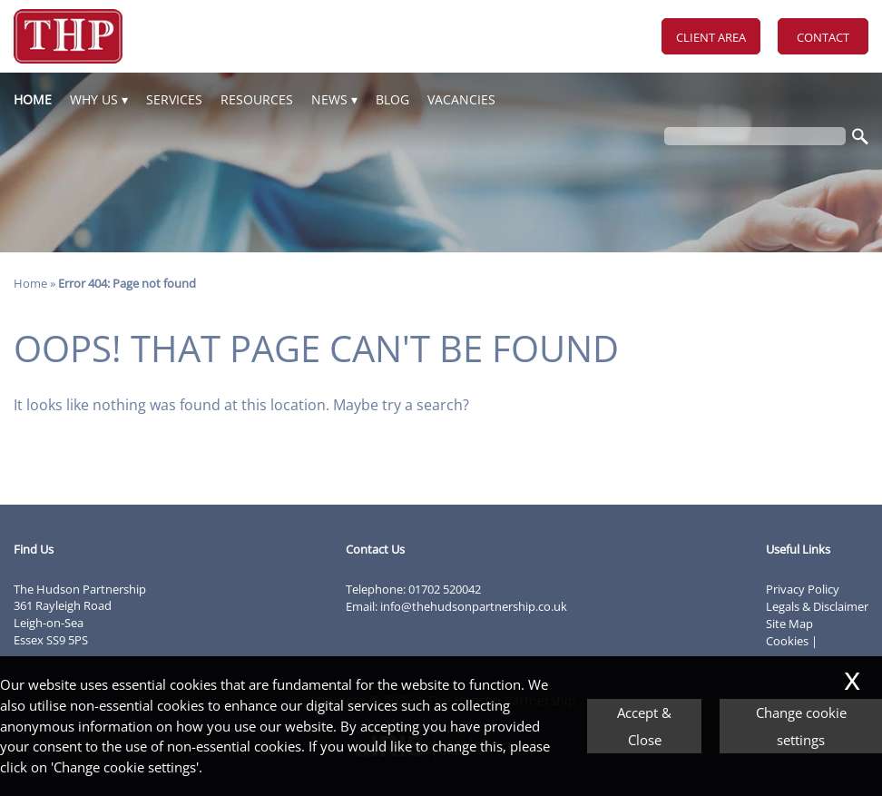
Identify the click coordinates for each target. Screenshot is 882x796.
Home (33, 99)
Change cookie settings (801, 726)
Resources (256, 99)
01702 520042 (444, 589)
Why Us (94, 99)
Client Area (711, 37)
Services (174, 99)
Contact (823, 37)
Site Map (789, 623)
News (329, 99)
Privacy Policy (802, 589)
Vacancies (461, 99)
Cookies (787, 641)
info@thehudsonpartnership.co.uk (473, 606)
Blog (392, 99)
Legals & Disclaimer (817, 606)
